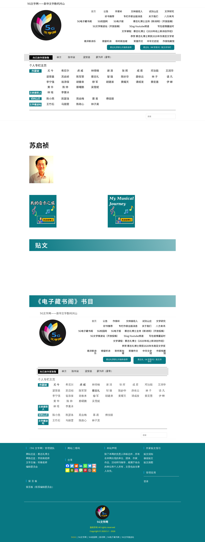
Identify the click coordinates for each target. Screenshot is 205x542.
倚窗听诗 (107, 41)
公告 (106, 11)
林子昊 (95, 104)
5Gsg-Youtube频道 (139, 26)
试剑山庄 (153, 11)
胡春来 (80, 82)
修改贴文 (148, 458)
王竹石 (50, 104)
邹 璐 (110, 76)
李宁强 (50, 82)
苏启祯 (65, 76)
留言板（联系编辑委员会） (40, 486)
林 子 (155, 76)
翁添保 (65, 82)
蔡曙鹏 (80, 87)
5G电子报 (119, 21)
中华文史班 (153, 41)
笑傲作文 (138, 41)
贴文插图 (148, 462)
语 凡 (170, 76)
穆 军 (95, 82)
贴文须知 (148, 453)
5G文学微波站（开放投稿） (107, 26)
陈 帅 (65, 87)
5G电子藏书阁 (84, 21)
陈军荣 (80, 76)
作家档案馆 (168, 41)
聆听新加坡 (121, 41)
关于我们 (153, 16)
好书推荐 (109, 16)
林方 (59, 57)
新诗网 (102, 537)
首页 (93, 11)
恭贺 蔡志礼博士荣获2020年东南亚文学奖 (152, 36)
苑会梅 (80, 98)
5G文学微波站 (128, 537)
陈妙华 (125, 76)
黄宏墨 (155, 82)
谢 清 (110, 70)
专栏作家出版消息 (133, 16)
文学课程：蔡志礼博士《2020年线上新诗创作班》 (148, 31)
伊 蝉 (170, 82)
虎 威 (80, 70)
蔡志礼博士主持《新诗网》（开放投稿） (153, 21)
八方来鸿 (169, 16)
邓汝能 (155, 70)
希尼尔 (65, 70)
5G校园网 (103, 21)
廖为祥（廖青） (104, 57)
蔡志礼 (95, 76)
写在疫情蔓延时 (166, 26)
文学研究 (169, 11)
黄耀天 (125, 82)
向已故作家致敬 (41, 57)
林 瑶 (50, 92)
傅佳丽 (110, 98)
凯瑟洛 (65, 98)
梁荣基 (86, 57)
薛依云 (140, 76)
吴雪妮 (95, 87)
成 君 (140, 70)
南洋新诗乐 (90, 41)
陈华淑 (71, 57)
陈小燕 (50, 98)
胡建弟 (110, 82)
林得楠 (95, 70)
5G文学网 (82, 537)
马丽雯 (65, 104)
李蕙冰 (65, 92)
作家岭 (118, 11)
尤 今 (50, 70)
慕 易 (95, 98)
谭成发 (140, 82)
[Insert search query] (161, 116)
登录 (146, 481)
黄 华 (50, 87)
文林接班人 (137, 11)
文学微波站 (35, 104)
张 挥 (125, 70)
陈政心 (80, 104)
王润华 (169, 70)
